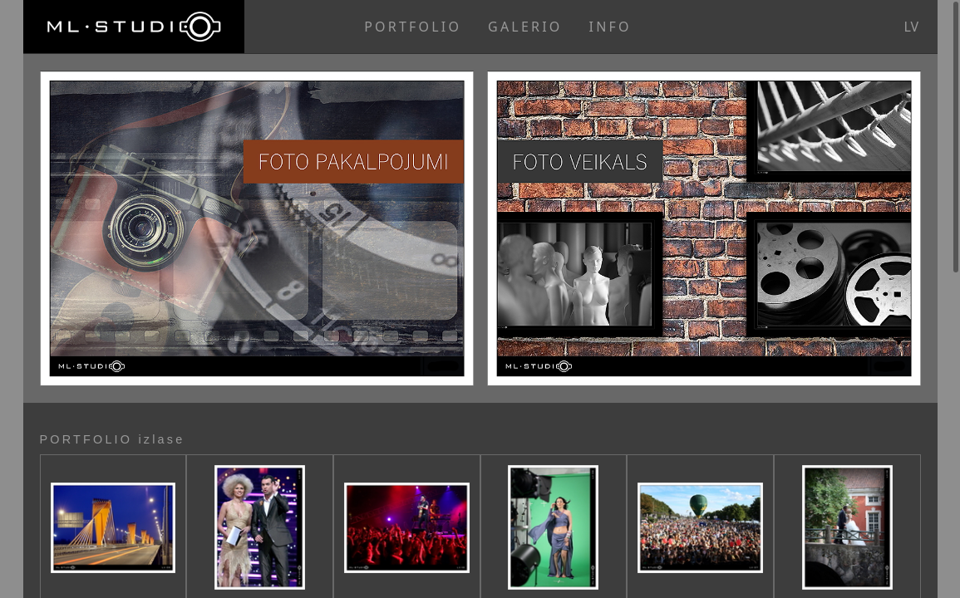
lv (911, 26)
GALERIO (525, 26)
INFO (610, 26)
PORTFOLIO (412, 26)
